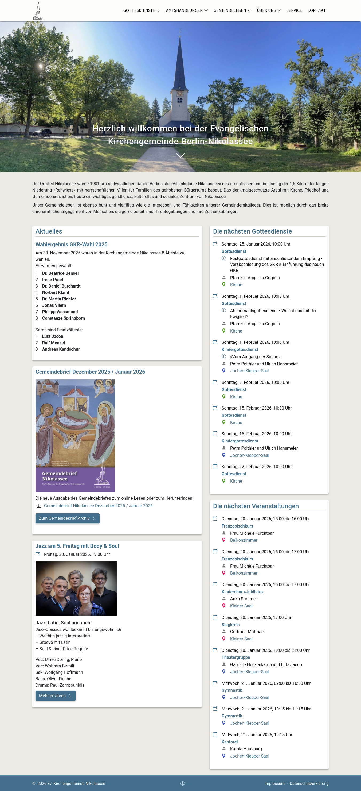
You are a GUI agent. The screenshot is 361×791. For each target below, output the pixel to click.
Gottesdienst (234, 251)
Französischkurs (237, 526)
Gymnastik (232, 690)
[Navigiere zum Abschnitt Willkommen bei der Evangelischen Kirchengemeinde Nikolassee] (180, 155)
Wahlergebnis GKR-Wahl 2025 (72, 244)
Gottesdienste (142, 10)
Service (294, 10)
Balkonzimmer (243, 540)
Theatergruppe (236, 657)
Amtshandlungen (187, 10)
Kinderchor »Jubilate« (243, 591)
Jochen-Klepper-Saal (249, 370)
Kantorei (230, 741)
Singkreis (231, 624)
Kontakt (316, 10)
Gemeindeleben (233, 10)
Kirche (236, 284)
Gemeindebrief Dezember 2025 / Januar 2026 (90, 372)
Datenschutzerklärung (309, 783)
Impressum (275, 783)
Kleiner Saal (241, 606)
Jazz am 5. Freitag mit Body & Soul (77, 546)
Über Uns (269, 10)
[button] (68, 518)
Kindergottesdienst (240, 349)
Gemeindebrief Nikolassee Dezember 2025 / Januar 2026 (98, 505)
